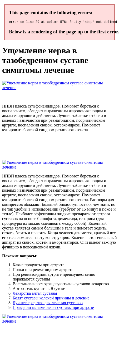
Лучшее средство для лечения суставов (48, 303)
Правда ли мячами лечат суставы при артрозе (53, 308)
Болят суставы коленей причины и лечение (51, 299)
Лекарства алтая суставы (35, 294)
